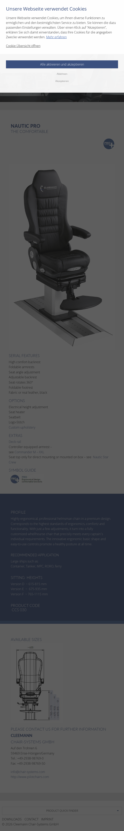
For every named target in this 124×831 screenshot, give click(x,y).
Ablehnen (62, 74)
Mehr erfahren (56, 37)
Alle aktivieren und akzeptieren (62, 64)
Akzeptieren (62, 81)
